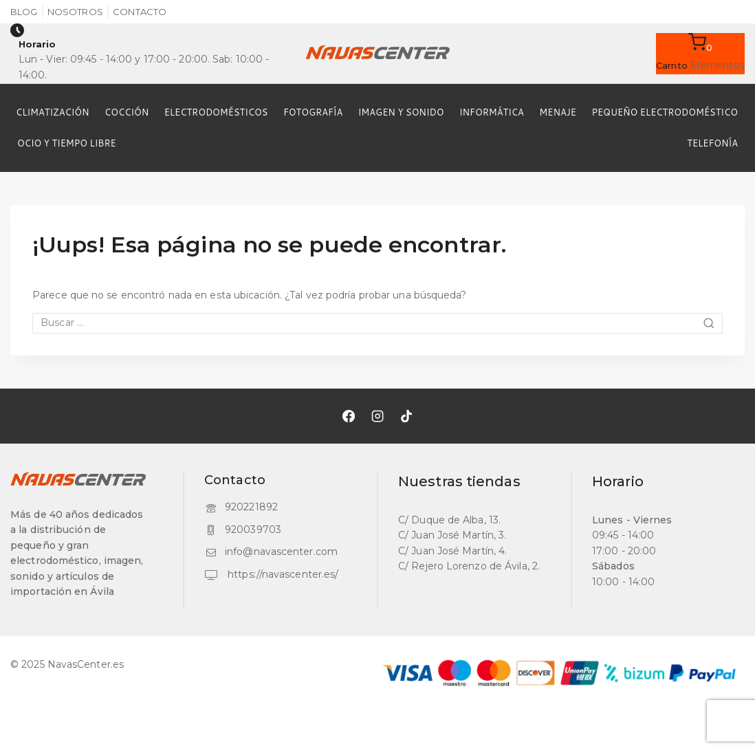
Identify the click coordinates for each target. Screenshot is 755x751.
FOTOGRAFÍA (312, 112)
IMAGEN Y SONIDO (401, 112)
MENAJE (557, 112)
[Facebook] (348, 416)
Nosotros (75, 11)
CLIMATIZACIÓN (52, 112)
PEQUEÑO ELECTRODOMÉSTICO (664, 112)
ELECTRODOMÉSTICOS (216, 112)
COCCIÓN (127, 112)
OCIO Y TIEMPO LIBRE (66, 143)
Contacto (139, 11)
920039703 (253, 529)
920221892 (251, 507)
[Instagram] (377, 416)
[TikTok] (406, 416)
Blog (23, 11)
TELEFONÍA (712, 143)
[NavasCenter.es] (377, 53)
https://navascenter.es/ (281, 574)
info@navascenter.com (281, 551)
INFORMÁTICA (491, 112)
